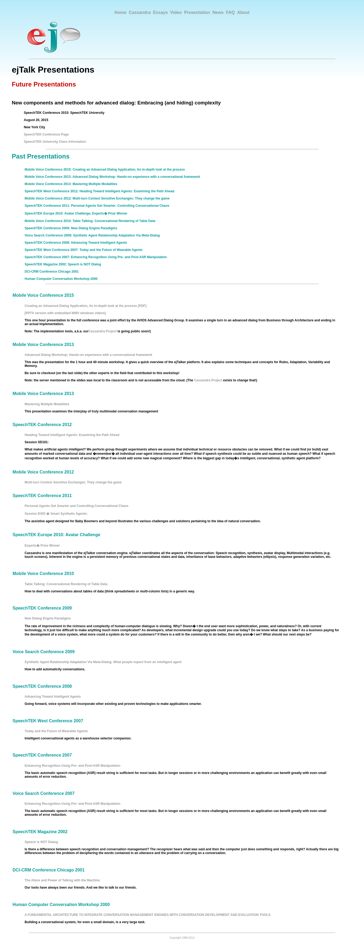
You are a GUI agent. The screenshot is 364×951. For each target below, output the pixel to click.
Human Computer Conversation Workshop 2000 (61, 279)
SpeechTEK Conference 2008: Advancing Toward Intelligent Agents (76, 243)
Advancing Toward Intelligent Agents (53, 696)
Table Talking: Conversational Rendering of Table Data (66, 584)
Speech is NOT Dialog (41, 842)
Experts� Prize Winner (42, 545)
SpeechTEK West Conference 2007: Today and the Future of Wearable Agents (84, 250)
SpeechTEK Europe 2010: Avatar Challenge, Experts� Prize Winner (76, 213)
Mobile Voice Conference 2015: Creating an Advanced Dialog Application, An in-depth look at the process (105, 169)
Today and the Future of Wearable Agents (56, 731)
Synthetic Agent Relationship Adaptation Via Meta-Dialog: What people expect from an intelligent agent (103, 662)
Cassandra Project (103, 331)
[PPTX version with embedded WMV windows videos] (65, 313)
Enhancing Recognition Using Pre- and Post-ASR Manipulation (72, 766)
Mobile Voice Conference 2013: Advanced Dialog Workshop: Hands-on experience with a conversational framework (112, 177)
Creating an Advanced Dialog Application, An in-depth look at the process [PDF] (85, 306)
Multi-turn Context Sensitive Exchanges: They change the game (73, 482)
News (218, 12)
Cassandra (140, 12)
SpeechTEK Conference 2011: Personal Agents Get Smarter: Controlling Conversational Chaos (97, 206)
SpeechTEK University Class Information (55, 142)
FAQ (230, 12)
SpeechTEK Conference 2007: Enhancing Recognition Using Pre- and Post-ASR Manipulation (96, 257)
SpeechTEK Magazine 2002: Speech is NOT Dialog (63, 264)
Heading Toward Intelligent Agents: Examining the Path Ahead (72, 435)
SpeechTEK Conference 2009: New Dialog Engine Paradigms (71, 228)
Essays (160, 12)
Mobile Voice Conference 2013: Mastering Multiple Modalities (71, 184)
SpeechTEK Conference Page (46, 134)
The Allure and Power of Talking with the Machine (62, 880)
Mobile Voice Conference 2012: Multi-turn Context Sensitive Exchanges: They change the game (97, 198)
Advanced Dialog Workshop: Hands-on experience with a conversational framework (88, 355)
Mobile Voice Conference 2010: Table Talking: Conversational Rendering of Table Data (90, 221)
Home (120, 12)
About (243, 12)
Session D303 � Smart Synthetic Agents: (56, 514)
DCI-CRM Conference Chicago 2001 (52, 271)
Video (176, 12)
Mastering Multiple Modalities (47, 404)
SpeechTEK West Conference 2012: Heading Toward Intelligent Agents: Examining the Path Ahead (99, 191)
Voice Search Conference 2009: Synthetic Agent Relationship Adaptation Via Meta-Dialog (92, 235)
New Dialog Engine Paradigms (48, 618)
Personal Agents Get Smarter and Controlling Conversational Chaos (76, 506)
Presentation (197, 12)
